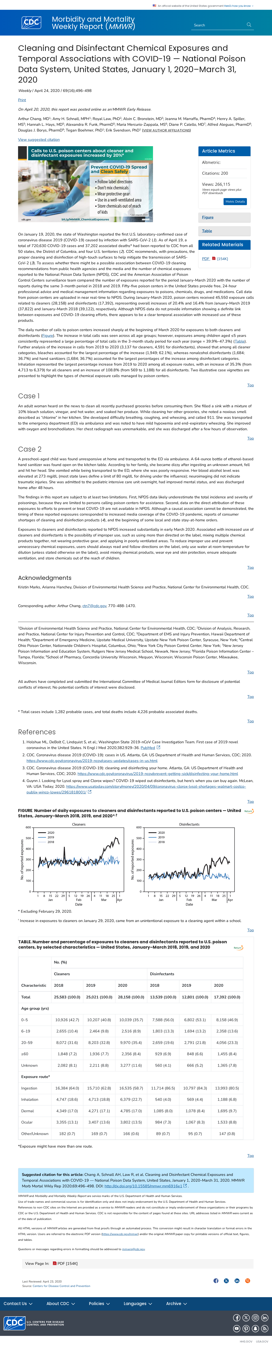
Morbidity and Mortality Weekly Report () (94, 23)
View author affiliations (166, 130)
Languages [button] (138, 1304)
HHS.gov (246, 1342)
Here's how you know (239, 5)
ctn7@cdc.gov (94, 605)
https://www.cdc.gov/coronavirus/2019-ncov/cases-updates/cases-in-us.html (92, 760)
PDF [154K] (65, 1264)
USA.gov (262, 1342)
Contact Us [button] (18, 1304)
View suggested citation (39, 139)
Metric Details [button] (235, 201)
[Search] (218, 25)
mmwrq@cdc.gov (133, 1249)
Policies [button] (99, 1304)
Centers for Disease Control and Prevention (61, 1286)
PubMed (151, 747)
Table (240, 341)
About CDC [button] (61, 1304)
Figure (47, 335)
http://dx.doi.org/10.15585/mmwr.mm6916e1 (146, 1186)
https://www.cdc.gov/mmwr (120, 1234)
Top (250, 385)
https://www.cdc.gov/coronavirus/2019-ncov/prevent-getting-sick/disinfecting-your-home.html (158, 773)
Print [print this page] (22, 100)
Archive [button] (176, 1304)
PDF (215, 258)
